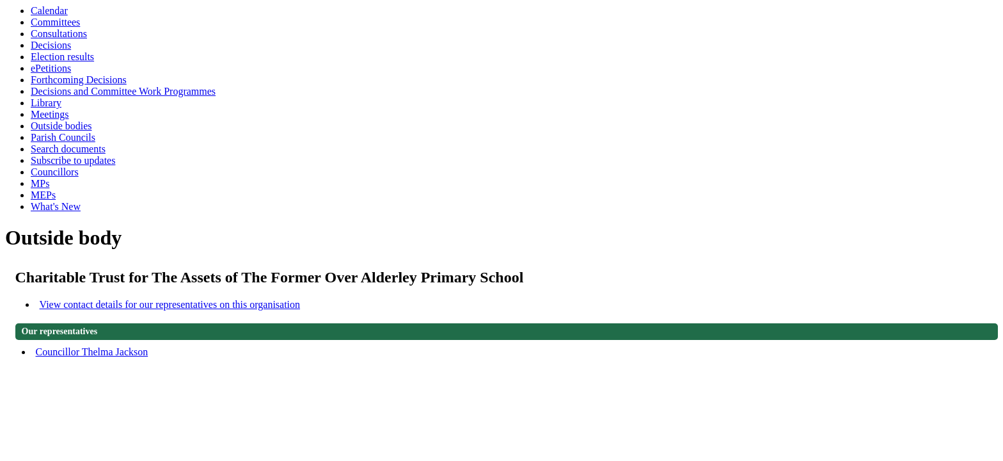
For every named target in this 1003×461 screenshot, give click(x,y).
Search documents (68, 148)
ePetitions (51, 68)
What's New (56, 206)
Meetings (50, 114)
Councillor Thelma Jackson (92, 351)
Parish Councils (63, 137)
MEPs (43, 195)
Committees (55, 22)
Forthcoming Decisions (79, 79)
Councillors (55, 171)
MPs (40, 183)
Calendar (49, 10)
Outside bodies (61, 125)
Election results (62, 56)
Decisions (51, 45)
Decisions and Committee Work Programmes (123, 91)
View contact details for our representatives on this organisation (170, 304)
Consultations (59, 33)
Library (46, 102)
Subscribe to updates (73, 160)
